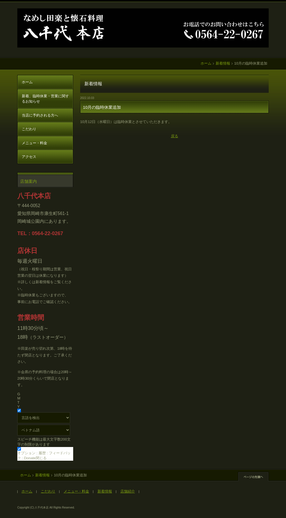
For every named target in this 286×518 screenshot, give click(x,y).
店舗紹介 (127, 491)
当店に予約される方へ (40, 115)
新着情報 (223, 63)
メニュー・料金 (34, 143)
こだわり (29, 129)
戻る (174, 136)
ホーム (206, 63)
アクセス (29, 157)
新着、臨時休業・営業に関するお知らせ (45, 99)
